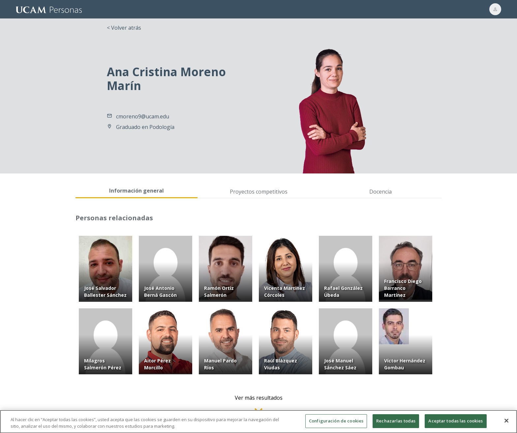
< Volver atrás (124, 27)
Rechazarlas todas (395, 424)
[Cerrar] (506, 424)
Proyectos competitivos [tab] (259, 191)
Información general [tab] (136, 190)
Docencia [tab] (380, 191)
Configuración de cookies (336, 424)
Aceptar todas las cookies (455, 424)
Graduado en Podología (145, 127)
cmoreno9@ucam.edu (142, 116)
